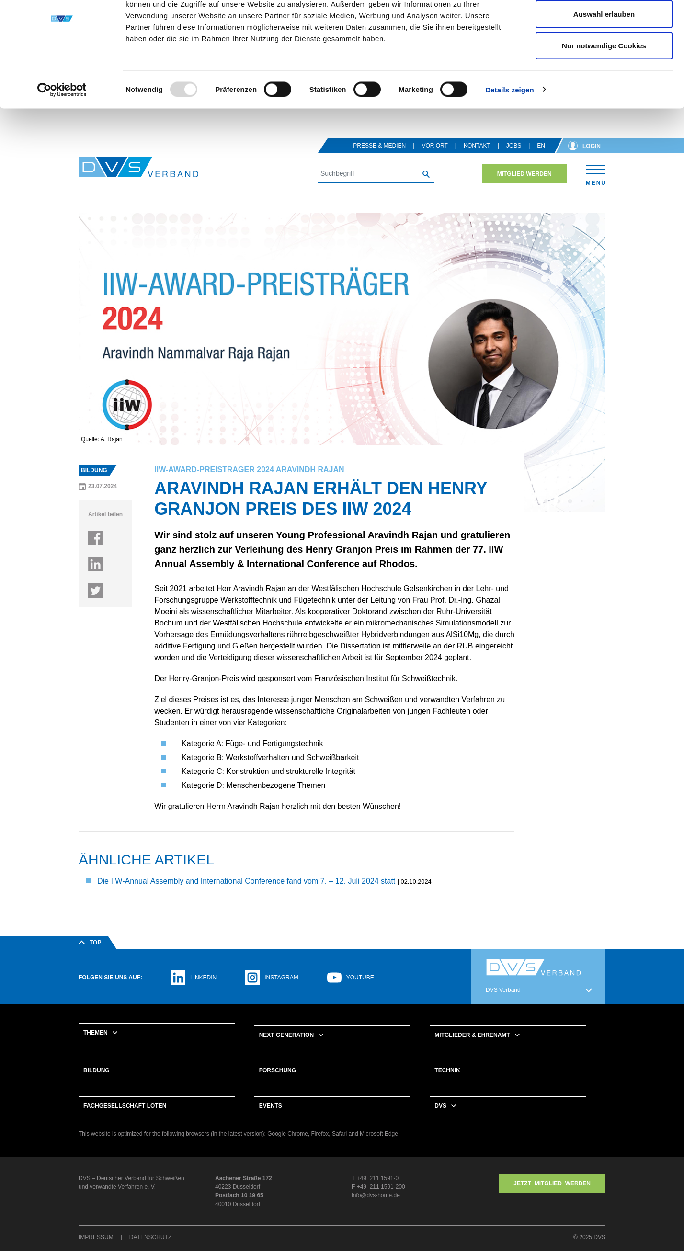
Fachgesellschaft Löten (124, 1118)
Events (270, 1118)
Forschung (277, 1083)
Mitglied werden (524, 186)
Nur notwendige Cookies (604, 88)
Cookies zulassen (604, 25)
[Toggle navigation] (595, 186)
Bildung (96, 1083)
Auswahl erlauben (604, 57)
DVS (440, 1118)
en (541, 158)
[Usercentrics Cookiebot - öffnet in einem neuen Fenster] (62, 132)
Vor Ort (434, 158)
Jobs (513, 158)
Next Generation (286, 1047)
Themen (95, 1045)
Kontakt (477, 158)
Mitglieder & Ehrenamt (472, 1047)
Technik (447, 1083)
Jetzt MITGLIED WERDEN (552, 1196)
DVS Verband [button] (503, 1002)
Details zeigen (509, 132)
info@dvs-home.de (376, 1208)
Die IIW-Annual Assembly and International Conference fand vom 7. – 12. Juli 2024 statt (247, 893)
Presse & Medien (379, 158)
